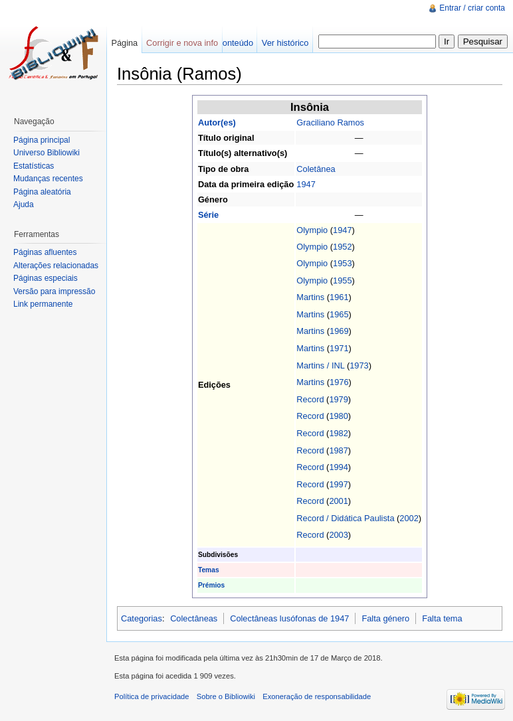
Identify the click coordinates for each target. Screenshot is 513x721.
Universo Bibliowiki (46, 152)
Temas (208, 570)
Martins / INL (320, 365)
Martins (310, 297)
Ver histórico (285, 43)
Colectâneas (193, 618)
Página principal (41, 140)
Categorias (141, 618)
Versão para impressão (54, 291)
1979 (338, 399)
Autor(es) (217, 122)
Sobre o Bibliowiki (226, 696)
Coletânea (315, 169)
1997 (338, 484)
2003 (338, 535)
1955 (342, 280)
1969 (339, 331)
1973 (359, 365)
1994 (338, 467)
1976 (339, 382)
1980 (338, 416)
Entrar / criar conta (472, 8)
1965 (339, 314)
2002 (408, 518)
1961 (339, 297)
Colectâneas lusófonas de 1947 (289, 618)
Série (208, 215)
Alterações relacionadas (55, 265)
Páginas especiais (45, 278)
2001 (338, 501)
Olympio (312, 230)
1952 (342, 247)
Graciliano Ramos (330, 122)
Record (310, 399)
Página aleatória (42, 192)
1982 (338, 433)
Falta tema (442, 618)
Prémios (211, 585)
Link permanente (42, 304)
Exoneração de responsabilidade (316, 696)
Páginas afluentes (44, 252)
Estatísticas (33, 166)
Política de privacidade (151, 696)
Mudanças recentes (48, 178)
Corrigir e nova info (182, 43)
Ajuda (23, 204)
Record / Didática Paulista (345, 518)
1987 (338, 450)
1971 (339, 348)
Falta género (385, 618)
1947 (305, 184)
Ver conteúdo (228, 43)
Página (124, 43)
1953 (342, 263)
